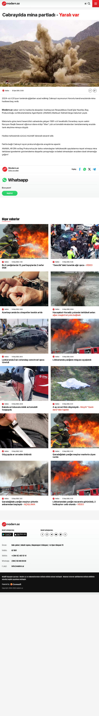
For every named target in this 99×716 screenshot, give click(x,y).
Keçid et (10, 193)
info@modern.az (18, 566)
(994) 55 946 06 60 (19, 561)
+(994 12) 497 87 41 (19, 555)
